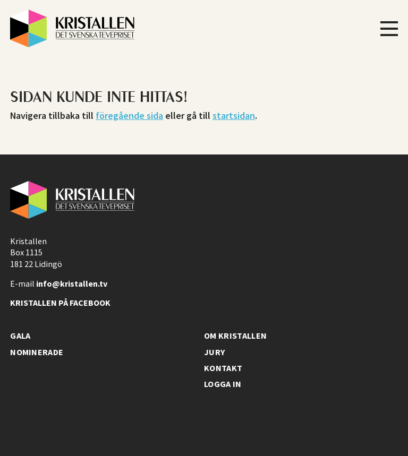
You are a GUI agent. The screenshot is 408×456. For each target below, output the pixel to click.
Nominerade (36, 352)
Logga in (223, 383)
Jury (214, 352)
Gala (20, 335)
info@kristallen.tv (71, 283)
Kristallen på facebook (60, 302)
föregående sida (129, 115)
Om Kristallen (235, 335)
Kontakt (223, 368)
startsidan (233, 115)
